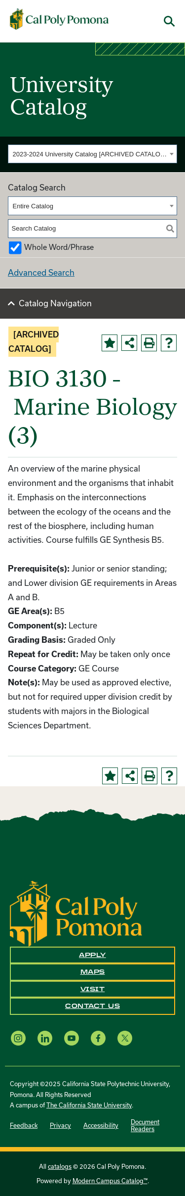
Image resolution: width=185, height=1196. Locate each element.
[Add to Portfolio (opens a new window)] (109, 343)
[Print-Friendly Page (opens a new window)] (149, 343)
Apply (92, 955)
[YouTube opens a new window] (71, 1038)
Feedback (23, 1125)
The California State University (89, 1104)
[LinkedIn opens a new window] (45, 1038)
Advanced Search (41, 272)
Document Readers (145, 1125)
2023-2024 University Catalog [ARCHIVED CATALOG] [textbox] (90, 154)
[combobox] (92, 153)
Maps (92, 971)
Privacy (60, 1125)
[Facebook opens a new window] (98, 1038)
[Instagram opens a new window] (18, 1038)
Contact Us (92, 1006)
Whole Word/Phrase (59, 247)
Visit (92, 989)
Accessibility (100, 1125)
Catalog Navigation (55, 303)
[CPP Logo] (76, 912)
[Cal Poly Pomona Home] (59, 19)
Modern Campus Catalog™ (110, 1180)
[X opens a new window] (124, 1038)
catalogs (60, 1166)
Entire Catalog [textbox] (33, 206)
